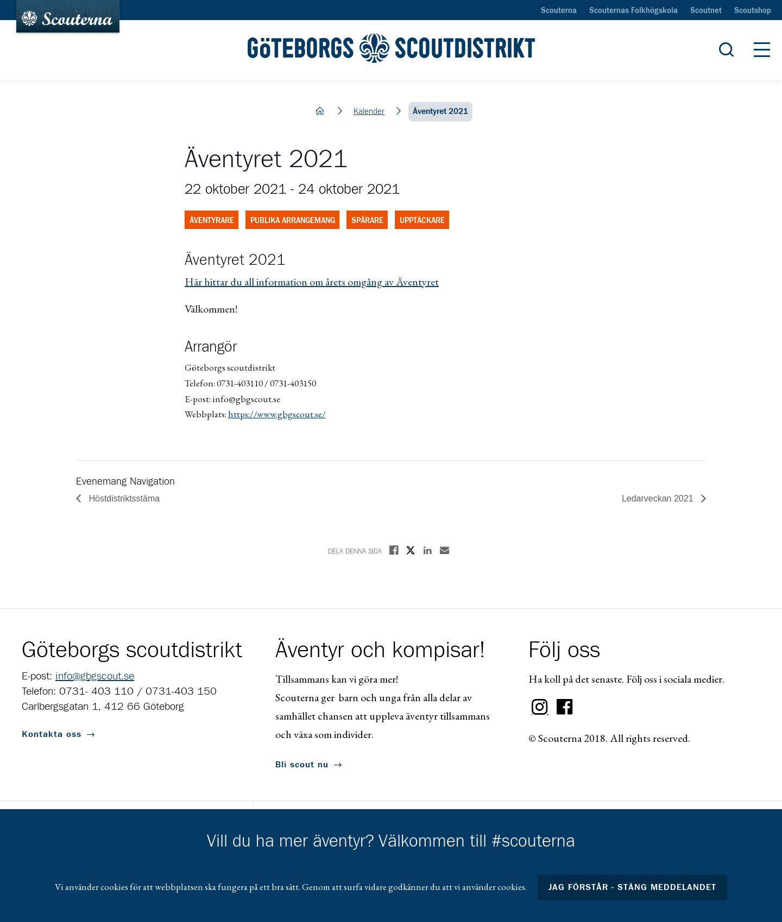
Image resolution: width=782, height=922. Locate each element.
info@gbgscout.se (94, 676)
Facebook (564, 707)
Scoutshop (752, 11)
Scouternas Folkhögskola (633, 11)
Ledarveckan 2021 (659, 498)
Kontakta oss (51, 734)
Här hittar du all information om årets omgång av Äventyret (312, 282)
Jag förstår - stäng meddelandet (632, 887)
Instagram (539, 707)
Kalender (369, 111)
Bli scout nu (302, 764)
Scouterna (559, 11)
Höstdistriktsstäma (123, 498)
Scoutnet (706, 11)
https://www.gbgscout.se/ (277, 414)
